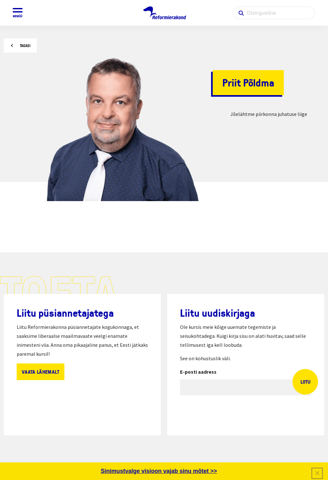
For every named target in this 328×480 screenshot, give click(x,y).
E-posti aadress (198, 372)
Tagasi (25, 45)
